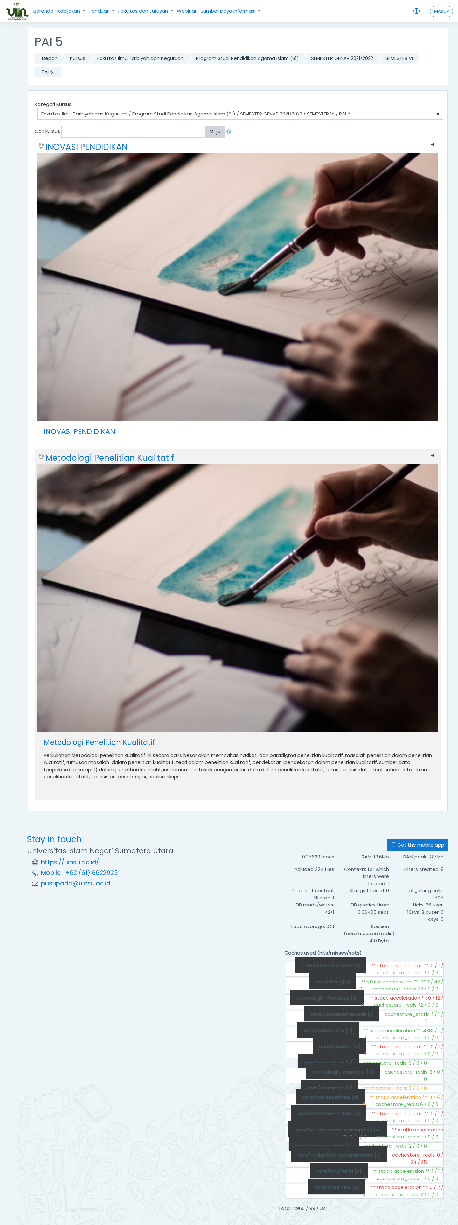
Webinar (187, 11)
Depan (50, 58)
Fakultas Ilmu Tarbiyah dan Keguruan (140, 58)
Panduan (100, 11)
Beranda (43, 11)
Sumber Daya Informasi (228, 11)
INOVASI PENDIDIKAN (86, 147)
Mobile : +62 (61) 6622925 (79, 873)
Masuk (441, 11)
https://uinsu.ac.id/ (70, 862)
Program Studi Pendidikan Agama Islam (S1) (247, 58)
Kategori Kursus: (54, 104)
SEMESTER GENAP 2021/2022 (342, 58)
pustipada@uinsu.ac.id (75, 883)
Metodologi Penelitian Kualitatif (109, 458)
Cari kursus (47, 131)
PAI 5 (47, 71)
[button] (230, 132)
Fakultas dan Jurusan (143, 11)
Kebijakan (69, 11)
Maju (215, 131)
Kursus (77, 58)
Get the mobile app (417, 845)
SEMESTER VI (399, 58)
